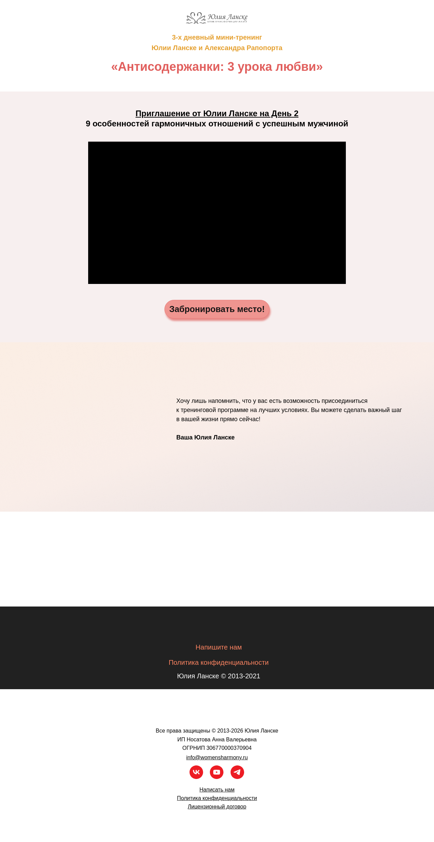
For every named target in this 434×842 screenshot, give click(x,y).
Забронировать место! (217, 309)
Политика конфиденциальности (219, 662)
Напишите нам (219, 647)
